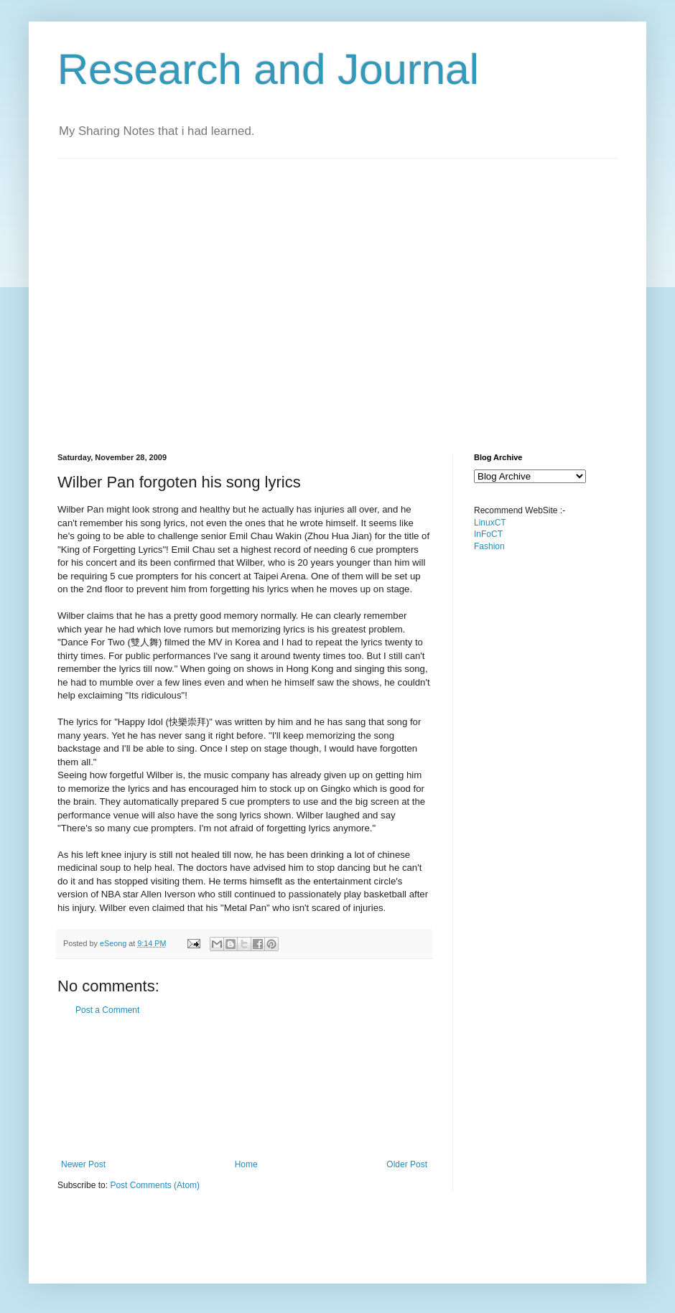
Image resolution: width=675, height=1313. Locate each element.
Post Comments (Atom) (155, 1185)
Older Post (406, 1164)
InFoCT (488, 534)
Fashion (489, 546)
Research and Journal (268, 69)
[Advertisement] (134, 293)
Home (246, 1164)
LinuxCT (490, 523)
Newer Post (83, 1164)
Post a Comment (107, 1010)
